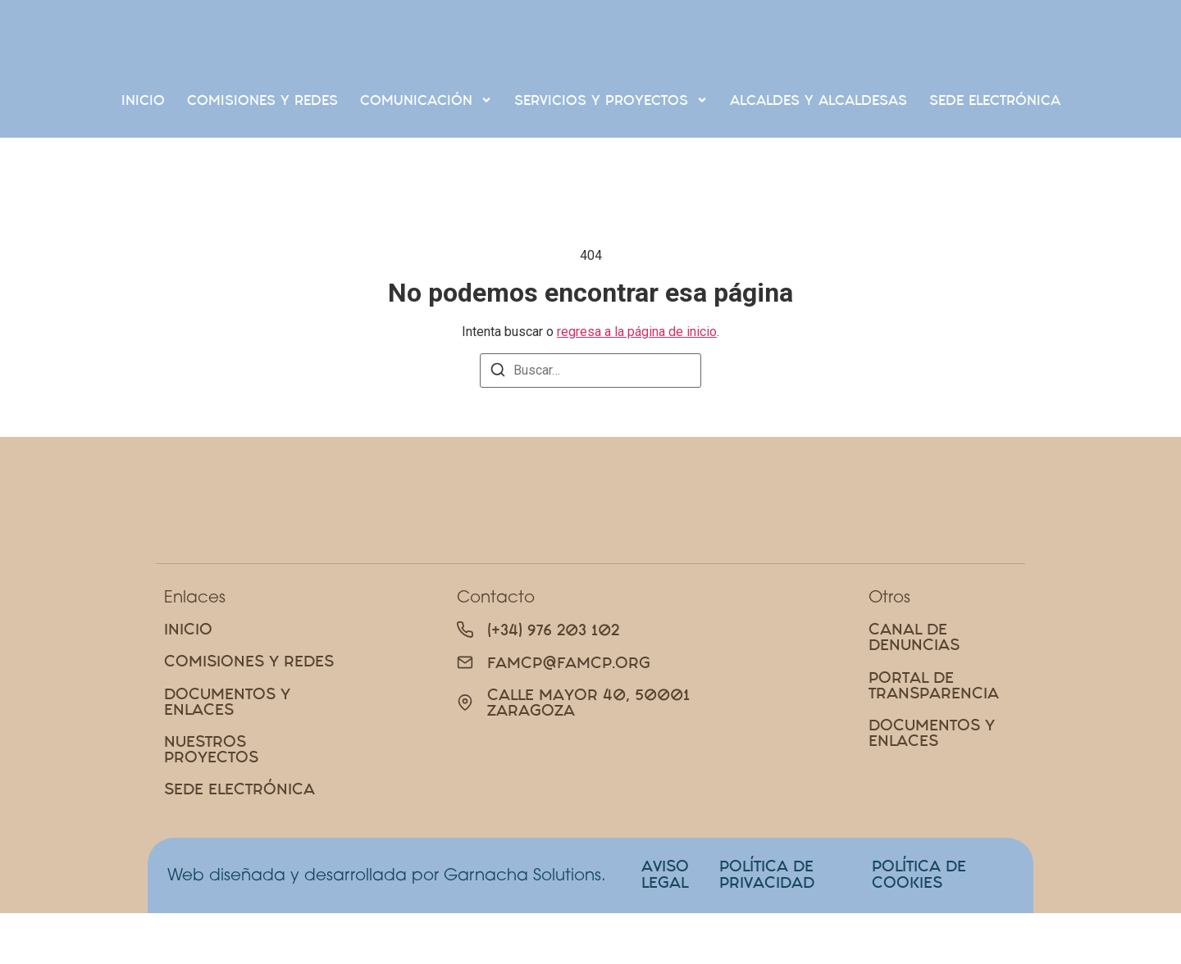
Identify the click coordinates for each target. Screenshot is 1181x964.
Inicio (143, 100)
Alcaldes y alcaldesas (818, 100)
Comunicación (426, 100)
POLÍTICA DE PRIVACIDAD (766, 925)
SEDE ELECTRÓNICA (994, 100)
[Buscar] (498, 372)
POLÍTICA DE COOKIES (919, 925)
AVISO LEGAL (665, 925)
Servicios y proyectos (611, 100)
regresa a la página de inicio (637, 331)
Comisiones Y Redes (262, 100)
